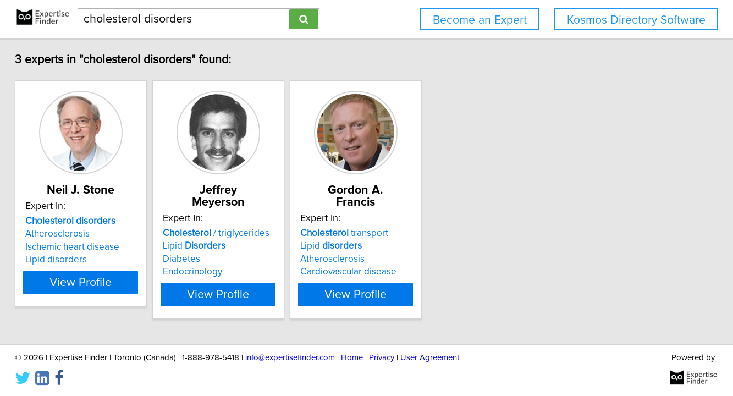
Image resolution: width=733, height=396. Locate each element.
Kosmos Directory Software (636, 20)
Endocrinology (242, 260)
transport (421, 221)
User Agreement (429, 356)
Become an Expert (480, 20)
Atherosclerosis (79, 234)
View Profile (116, 282)
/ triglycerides (265, 221)
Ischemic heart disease (94, 247)
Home (352, 356)
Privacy (381, 356)
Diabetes (231, 247)
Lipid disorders (78, 260)
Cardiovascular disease (425, 260)
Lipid (243, 234)
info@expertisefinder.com (290, 356)
